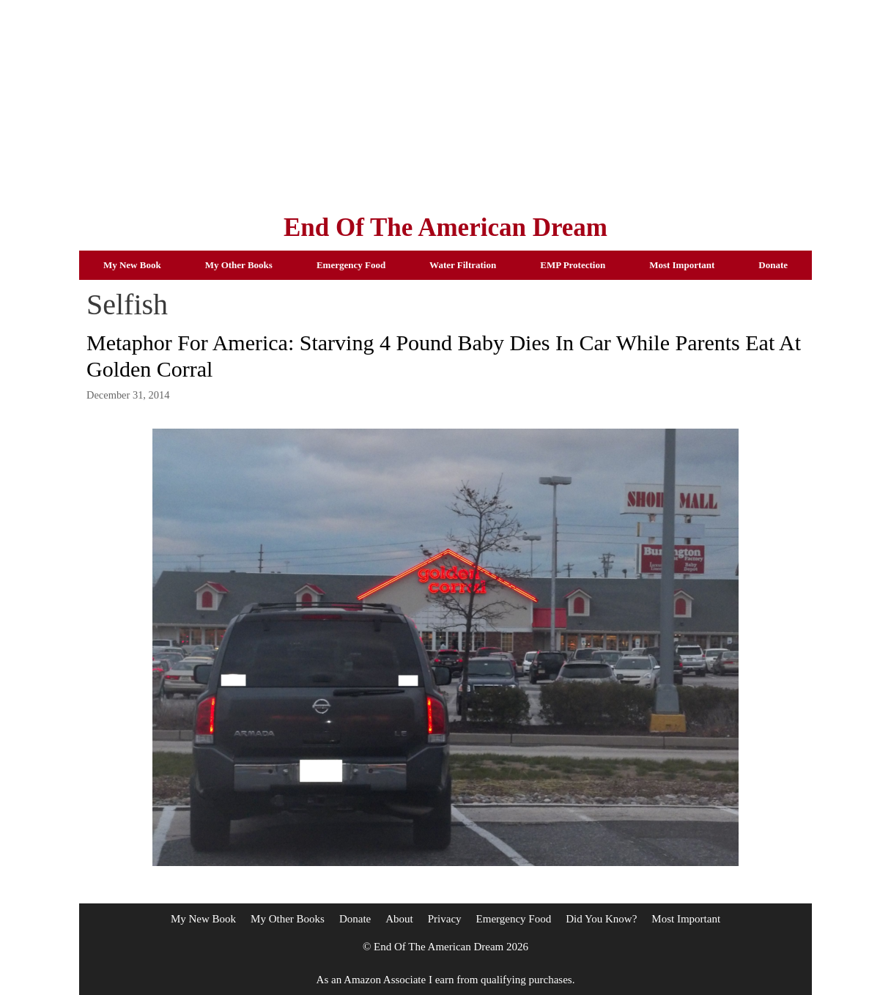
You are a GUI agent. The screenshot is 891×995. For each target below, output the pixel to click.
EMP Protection (572, 264)
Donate (773, 264)
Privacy (445, 919)
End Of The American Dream (445, 227)
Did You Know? (601, 919)
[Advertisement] (445, 102)
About (399, 919)
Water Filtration (462, 264)
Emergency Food (351, 264)
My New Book (132, 264)
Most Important (681, 264)
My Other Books (239, 264)
